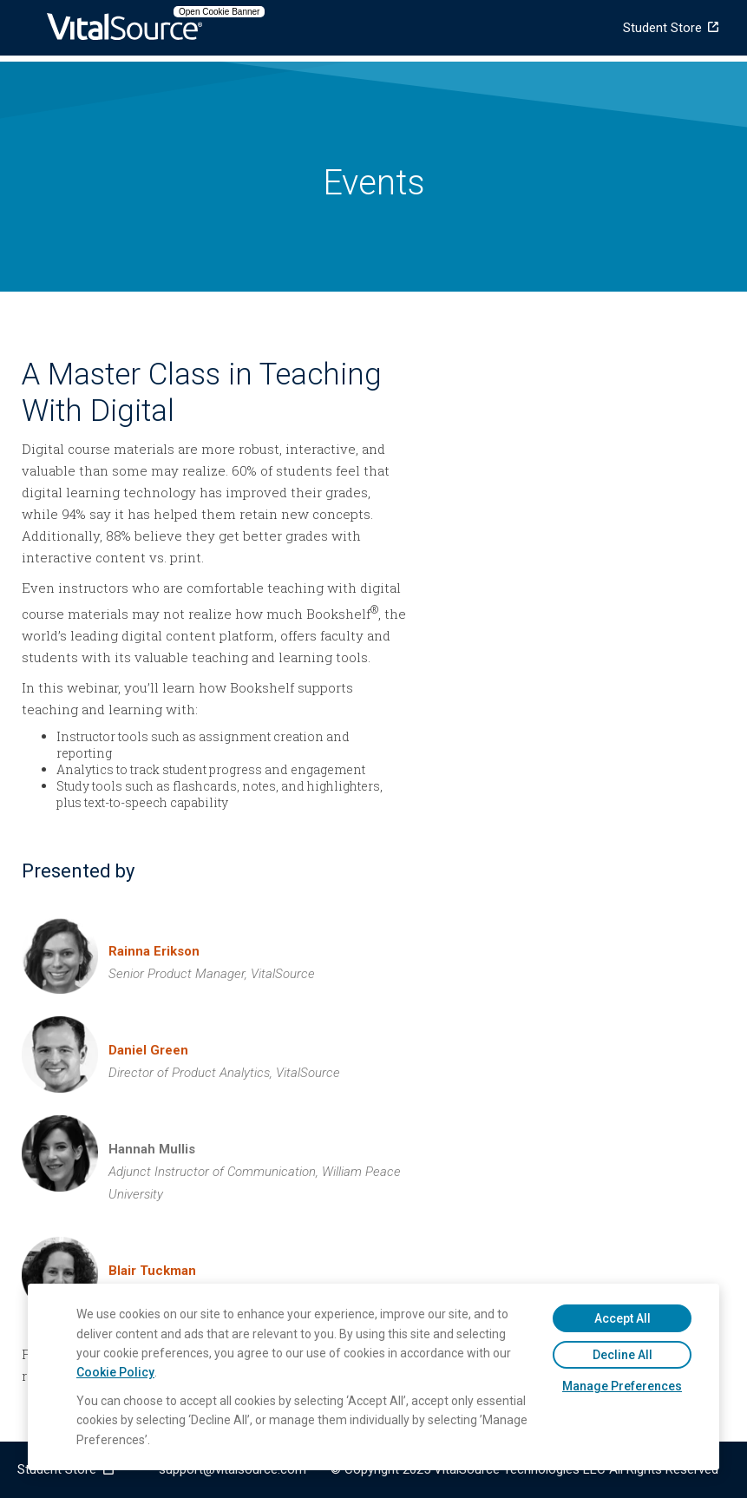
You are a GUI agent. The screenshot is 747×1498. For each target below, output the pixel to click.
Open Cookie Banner (219, 11)
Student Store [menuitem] (662, 28)
